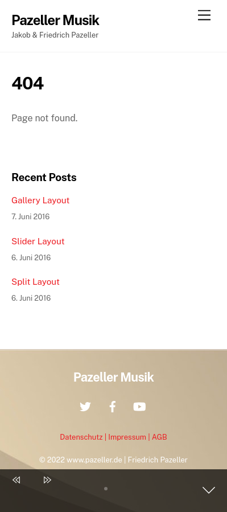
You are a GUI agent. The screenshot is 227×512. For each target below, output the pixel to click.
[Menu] (204, 16)
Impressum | (129, 437)
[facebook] (112, 405)
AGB (159, 437)
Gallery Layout (40, 200)
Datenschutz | (84, 437)
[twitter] (85, 405)
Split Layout (35, 281)
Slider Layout (38, 241)
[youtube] (139, 405)
